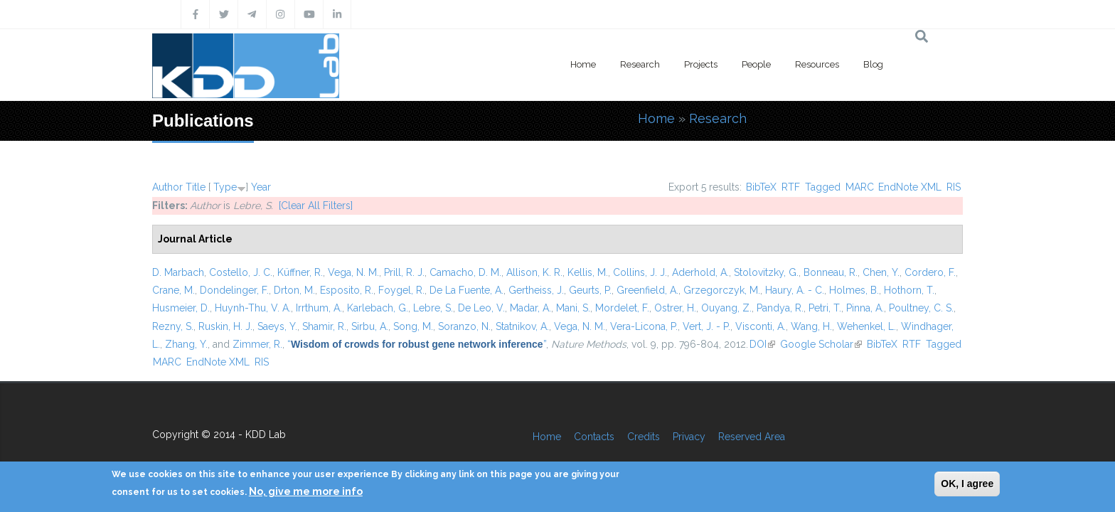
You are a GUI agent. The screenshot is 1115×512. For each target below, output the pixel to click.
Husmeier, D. (181, 308)
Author (167, 187)
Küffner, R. (300, 272)
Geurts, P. (590, 290)
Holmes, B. (854, 290)
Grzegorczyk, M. (721, 290)
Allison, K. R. (534, 272)
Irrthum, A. (319, 308)
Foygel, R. (401, 290)
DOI (762, 344)
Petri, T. (825, 308)
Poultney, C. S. (921, 308)
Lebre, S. (433, 308)
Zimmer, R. (257, 344)
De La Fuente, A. (466, 290)
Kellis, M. (587, 272)
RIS (953, 187)
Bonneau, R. (831, 272)
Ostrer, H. (675, 308)
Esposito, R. (346, 290)
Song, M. (413, 326)
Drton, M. (294, 290)
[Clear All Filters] (316, 205)
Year (261, 187)
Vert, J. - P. (706, 326)
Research (640, 64)
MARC (859, 187)
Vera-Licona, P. (644, 326)
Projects (700, 64)
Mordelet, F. (622, 308)
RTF (790, 187)
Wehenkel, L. (866, 326)
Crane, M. (173, 290)
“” (416, 344)
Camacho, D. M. (465, 272)
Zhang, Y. (186, 344)
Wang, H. (811, 326)
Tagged (823, 187)
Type (225, 187)
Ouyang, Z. (726, 308)
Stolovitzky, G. (766, 272)
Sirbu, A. (369, 326)
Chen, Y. (881, 272)
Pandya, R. (780, 308)
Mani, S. (573, 308)
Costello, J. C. (240, 272)
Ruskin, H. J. (225, 326)
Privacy (689, 436)
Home (583, 64)
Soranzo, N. (464, 326)
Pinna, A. (865, 308)
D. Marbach (178, 272)
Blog (873, 64)
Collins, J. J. (640, 272)
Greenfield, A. (647, 290)
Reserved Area (751, 436)
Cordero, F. (930, 272)
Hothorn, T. (909, 290)
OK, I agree (967, 483)
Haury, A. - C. (794, 290)
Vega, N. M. (353, 272)
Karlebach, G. (377, 308)
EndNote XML (909, 187)
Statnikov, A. (522, 326)
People (756, 64)
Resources (817, 64)
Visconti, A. (760, 326)
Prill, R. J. (404, 272)
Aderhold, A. (700, 272)
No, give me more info (306, 491)
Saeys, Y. (277, 326)
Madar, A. (530, 308)
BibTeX (761, 187)
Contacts (594, 436)
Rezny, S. (172, 326)
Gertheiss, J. (536, 290)
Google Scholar (821, 344)
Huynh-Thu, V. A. (253, 308)
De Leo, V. (481, 308)
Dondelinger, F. (234, 290)
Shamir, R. (324, 326)
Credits (643, 436)
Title (196, 187)
